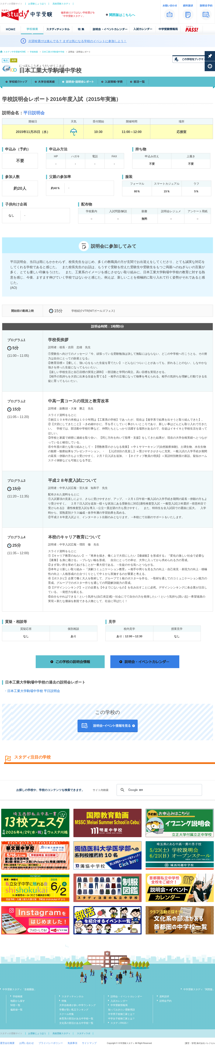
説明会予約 (165, 1001)
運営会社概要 (7, 1043)
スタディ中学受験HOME (14, 52)
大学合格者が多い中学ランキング (77, 1005)
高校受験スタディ (61, 3)
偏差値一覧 (16, 1009)
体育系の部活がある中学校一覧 (76, 1018)
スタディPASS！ (120, 1023)
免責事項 (72, 1043)
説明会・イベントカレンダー (126, 996)
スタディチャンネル (73, 996)
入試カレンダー (119, 1001)
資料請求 (164, 996)
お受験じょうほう (37, 3)
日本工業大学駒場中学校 (53, 52)
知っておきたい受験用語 (121, 1009)
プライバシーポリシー (51, 1043)
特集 (64, 1001)
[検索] (158, 789)
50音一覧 (15, 1005)
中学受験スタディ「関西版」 (199, 989)
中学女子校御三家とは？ (121, 1018)
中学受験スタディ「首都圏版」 (19, 989)
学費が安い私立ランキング (73, 1009)
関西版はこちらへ (122, 15)
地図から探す (17, 1001)
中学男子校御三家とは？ (121, 1014)
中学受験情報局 (119, 1005)
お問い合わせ (26, 1043)
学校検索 (34, 52)
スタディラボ (83, 1033)
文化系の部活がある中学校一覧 (76, 1023)
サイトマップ (89, 1043)
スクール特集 (66, 1014)
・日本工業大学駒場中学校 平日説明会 (32, 691)
